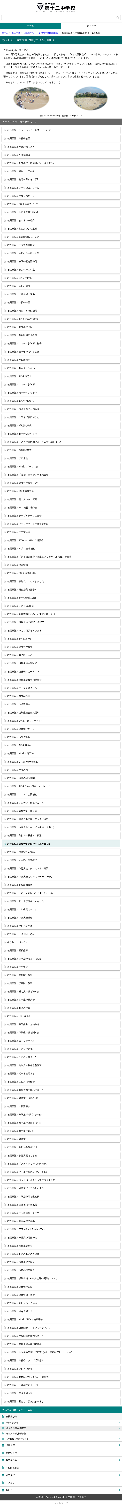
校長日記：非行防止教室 (19, 975)
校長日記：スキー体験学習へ (22, 384)
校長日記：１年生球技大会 (21, 999)
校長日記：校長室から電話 (21, 852)
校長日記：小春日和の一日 (21, 196)
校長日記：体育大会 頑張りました (25, 802)
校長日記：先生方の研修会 (21, 1081)
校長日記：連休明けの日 (19, 1286)
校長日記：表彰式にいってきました (25, 581)
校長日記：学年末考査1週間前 (22, 212)
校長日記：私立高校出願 (19, 327)
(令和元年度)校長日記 (48, 33)
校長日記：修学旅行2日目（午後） (25, 1114)
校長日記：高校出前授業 (19, 884)
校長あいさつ (12, 1423)
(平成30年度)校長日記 (16, 1433)
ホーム (30, 25)
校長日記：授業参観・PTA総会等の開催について (32, 1278)
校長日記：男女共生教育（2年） (24, 483)
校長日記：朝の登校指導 (19, 1368)
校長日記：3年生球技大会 (20, 491)
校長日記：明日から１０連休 (22, 1303)
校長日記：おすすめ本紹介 (21, 220)
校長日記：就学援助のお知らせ (23, 1024)
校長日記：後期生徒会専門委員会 (24, 679)
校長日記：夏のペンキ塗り (21, 925)
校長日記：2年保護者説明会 (21, 573)
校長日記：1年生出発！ (19, 376)
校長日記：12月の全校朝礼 (21, 548)
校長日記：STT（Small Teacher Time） (27, 1229)
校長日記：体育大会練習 (19, 917)
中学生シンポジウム (17, 942)
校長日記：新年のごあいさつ (22, 433)
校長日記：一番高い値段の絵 (22, 1237)
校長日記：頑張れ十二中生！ (22, 171)
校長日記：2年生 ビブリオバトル (25, 720)
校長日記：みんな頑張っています (24, 630)
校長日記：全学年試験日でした (23, 417)
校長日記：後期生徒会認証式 (22, 663)
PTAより (10, 1482)
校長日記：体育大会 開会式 (22, 811)
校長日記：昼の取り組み (19, 655)
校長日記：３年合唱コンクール (23, 187)
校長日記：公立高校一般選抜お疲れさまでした (31, 163)
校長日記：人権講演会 (18, 1106)
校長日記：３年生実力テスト (22, 909)
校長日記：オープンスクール (22, 688)
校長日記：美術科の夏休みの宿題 (24, 835)
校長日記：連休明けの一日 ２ (23, 671)
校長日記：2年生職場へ (19, 745)
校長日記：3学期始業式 (19, 425)
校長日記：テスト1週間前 (20, 606)
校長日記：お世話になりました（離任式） (29, 1377)
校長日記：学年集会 (17, 458)
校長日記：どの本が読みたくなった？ (26, 901)
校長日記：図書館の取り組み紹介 (24, 237)
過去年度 (91, 26)
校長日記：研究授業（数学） (22, 589)
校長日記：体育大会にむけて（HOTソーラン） (31, 876)
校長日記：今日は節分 (18, 286)
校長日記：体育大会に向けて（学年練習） (29, 868)
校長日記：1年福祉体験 (19, 638)
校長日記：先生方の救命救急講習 (24, 1065)
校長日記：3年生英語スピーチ (22, 204)
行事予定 (10, 1445)
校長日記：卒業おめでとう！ (22, 146)
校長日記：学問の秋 (17, 770)
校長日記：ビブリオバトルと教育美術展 (27, 524)
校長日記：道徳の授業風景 (21, 1270)
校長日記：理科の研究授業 (21, 778)
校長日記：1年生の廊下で (20, 753)
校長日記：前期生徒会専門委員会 (24, 1344)
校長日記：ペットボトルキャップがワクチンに (31, 1180)
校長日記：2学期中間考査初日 (22, 761)
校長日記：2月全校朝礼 (19, 278)
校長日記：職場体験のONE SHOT (25, 622)
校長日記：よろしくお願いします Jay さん (30, 893)
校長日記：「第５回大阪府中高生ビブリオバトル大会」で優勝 (39, 556)
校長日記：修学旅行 (17, 1139)
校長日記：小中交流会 (18, 532)
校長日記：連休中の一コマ (21, 1295)
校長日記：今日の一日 (18, 302)
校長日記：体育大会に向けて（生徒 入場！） (31, 827)
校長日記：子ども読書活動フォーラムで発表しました (34, 442)
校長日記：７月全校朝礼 (19, 1049)
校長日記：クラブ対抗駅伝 (21, 245)
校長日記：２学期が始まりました (24, 958)
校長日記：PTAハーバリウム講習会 (25, 540)
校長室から (29, 33)
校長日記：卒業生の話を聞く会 (23, 1032)
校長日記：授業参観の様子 (21, 1262)
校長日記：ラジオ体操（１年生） (24, 1213)
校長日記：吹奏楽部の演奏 (21, 1221)
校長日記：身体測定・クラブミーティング (29, 1327)
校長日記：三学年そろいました (23, 351)
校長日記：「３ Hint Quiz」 (22, 934)
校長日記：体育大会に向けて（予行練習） (29, 819)
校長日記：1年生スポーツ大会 (22, 466)
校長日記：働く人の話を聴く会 (23, 991)
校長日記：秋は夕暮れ (18, 737)
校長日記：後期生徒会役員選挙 (23, 712)
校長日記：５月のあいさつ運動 (23, 1254)
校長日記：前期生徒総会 (19, 1245)
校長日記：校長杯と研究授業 (22, 310)
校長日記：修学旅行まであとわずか (25, 1188)
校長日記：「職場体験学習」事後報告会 (27, 474)
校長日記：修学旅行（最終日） (23, 1098)
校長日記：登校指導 (17, 950)
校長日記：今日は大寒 (18, 359)
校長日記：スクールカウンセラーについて (29, 130)
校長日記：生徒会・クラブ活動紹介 (25, 1360)
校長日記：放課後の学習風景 (22, 1204)
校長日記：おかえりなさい (21, 368)
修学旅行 (10, 1475)
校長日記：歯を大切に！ (19, 1311)
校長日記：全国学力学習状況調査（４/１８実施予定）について (39, 1352)
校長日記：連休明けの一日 (21, 729)
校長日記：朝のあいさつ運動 (22, 228)
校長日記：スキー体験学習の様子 (24, 343)
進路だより (11, 1452)
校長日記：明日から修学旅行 (22, 1147)
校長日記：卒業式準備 (18, 155)
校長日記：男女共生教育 (19, 647)
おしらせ (10, 1490)
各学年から (11, 1460)
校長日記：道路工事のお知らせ (23, 409)
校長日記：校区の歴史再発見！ (23, 261)
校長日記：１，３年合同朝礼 (22, 794)
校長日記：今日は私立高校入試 (23, 253)
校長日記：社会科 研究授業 (22, 860)
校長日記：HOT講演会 (19, 1016)
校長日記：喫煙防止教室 (19, 983)
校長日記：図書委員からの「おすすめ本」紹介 (31, 614)
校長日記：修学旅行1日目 (20, 1131)
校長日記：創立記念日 (18, 696)
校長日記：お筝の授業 (18, 1008)
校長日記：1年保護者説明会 (21, 597)
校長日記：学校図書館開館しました (25, 1336)
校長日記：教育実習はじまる (22, 1155)
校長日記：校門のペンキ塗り (22, 392)
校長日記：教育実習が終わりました (25, 1090)
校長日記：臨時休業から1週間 (22, 179)
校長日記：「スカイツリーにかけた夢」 (27, 1163)
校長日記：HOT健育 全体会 (22, 507)
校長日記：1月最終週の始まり (22, 319)
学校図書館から (14, 1467)
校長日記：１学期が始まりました (24, 1385)
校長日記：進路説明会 (18, 704)
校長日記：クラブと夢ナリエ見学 (24, 515)
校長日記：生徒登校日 (18, 138)
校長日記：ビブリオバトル (21, 1040)
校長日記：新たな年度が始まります (25, 1401)
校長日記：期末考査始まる (21, 1073)
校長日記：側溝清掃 (17, 565)
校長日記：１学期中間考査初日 (23, 1196)
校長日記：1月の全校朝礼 (20, 400)
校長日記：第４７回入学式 (21, 1393)
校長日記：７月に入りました (22, 1057)
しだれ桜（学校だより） (17, 1439)
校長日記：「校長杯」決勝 (21, 294)
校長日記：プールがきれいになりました (27, 1172)
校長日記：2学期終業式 (19, 450)
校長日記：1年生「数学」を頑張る (25, 1319)
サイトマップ (61, 1503)
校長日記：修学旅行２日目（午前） (25, 1122)
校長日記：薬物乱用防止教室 (22, 335)
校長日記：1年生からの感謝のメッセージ (28, 786)
